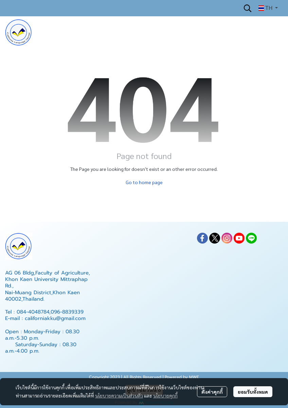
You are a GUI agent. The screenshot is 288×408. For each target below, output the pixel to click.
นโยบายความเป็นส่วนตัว (119, 395)
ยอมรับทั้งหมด (253, 392)
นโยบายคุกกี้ (165, 395)
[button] (247, 8)
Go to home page (144, 182)
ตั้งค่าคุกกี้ (212, 392)
